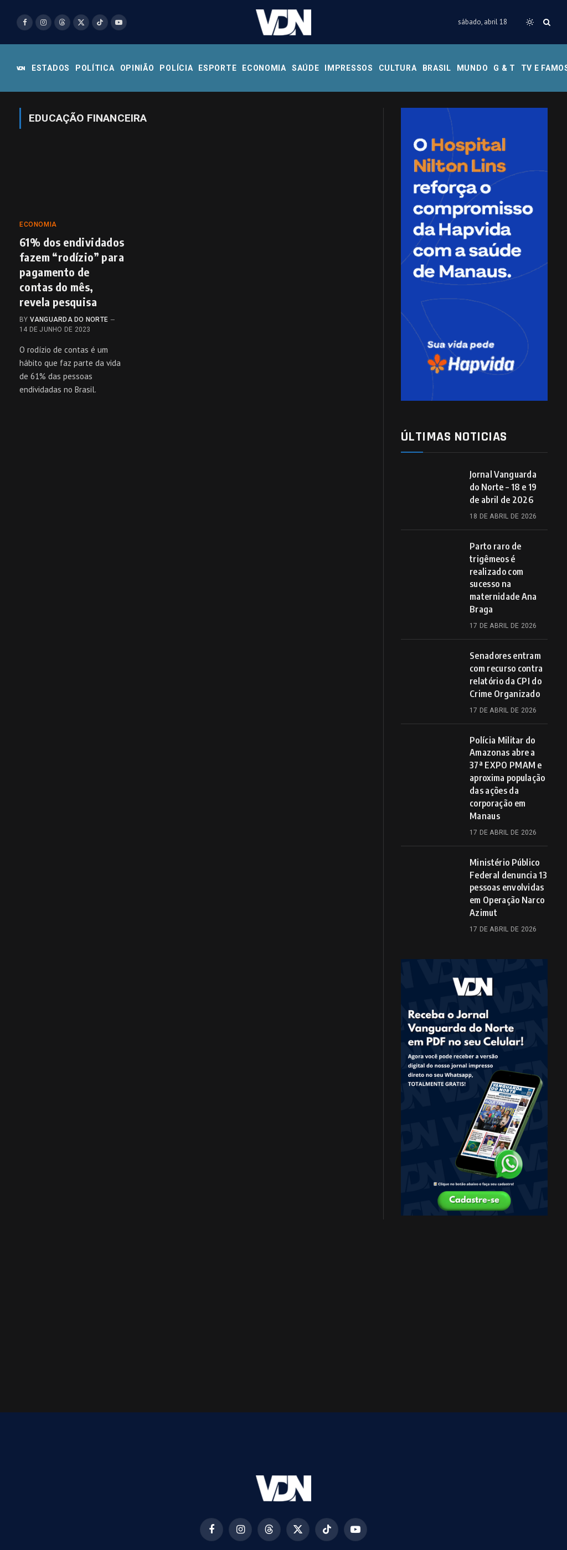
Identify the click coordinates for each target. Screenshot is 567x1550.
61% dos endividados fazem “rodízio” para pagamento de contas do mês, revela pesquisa (72, 272)
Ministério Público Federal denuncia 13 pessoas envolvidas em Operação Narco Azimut (508, 888)
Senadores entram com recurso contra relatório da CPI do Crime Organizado (506, 674)
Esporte (217, 68)
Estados (51, 68)
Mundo (472, 68)
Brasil (436, 68)
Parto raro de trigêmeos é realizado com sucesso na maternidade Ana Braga (503, 578)
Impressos (348, 68)
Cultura (398, 68)
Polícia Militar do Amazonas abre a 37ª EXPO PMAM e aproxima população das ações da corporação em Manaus (507, 778)
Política (95, 68)
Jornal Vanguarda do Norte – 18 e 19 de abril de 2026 (503, 487)
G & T (504, 68)
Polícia (176, 68)
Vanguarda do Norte (69, 319)
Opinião (137, 68)
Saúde (305, 68)
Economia (264, 68)
